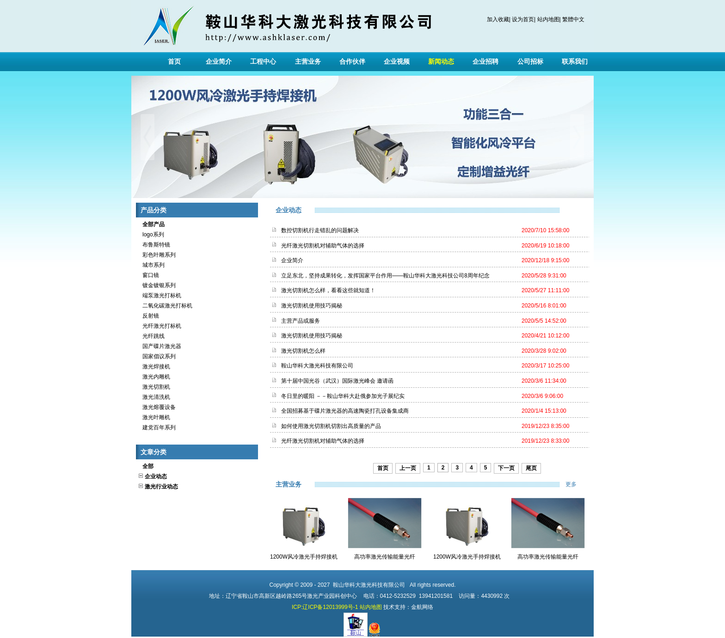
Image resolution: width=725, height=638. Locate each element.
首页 (174, 61)
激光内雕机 (154, 376)
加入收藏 (498, 19)
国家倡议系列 (157, 356)
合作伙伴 (352, 61)
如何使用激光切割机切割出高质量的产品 (331, 426)
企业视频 (397, 61)
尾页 (531, 468)
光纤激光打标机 (159, 326)
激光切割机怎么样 (303, 351)
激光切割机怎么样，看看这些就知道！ (328, 290)
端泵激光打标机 (159, 295)
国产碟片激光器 (159, 346)
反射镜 (148, 316)
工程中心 (263, 61)
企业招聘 (485, 61)
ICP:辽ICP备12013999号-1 (325, 607)
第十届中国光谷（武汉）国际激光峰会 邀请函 (337, 381)
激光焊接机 (154, 366)
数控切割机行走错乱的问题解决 (320, 230)
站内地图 (548, 19)
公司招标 (530, 61)
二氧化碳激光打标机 (165, 305)
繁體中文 (573, 19)
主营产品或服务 (300, 321)
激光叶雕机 (154, 417)
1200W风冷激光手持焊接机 (304, 557)
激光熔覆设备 (157, 407)
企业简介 (219, 61)
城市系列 (151, 265)
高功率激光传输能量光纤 (384, 557)
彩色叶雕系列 (157, 255)
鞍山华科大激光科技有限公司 (317, 365)
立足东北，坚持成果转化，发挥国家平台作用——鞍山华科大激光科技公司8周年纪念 (385, 275)
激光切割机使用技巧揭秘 (311, 305)
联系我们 (575, 61)
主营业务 (308, 61)
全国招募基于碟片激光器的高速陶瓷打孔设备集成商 (345, 411)
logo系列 (151, 234)
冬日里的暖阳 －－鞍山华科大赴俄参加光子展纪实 (343, 396)
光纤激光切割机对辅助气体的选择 (322, 245)
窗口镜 (148, 275)
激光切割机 (154, 387)
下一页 (506, 468)
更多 (577, 484)
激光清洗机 (154, 397)
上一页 (407, 468)
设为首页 (523, 19)
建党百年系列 (157, 427)
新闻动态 (441, 61)
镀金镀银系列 (157, 285)
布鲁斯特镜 (154, 244)
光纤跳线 (151, 336)
